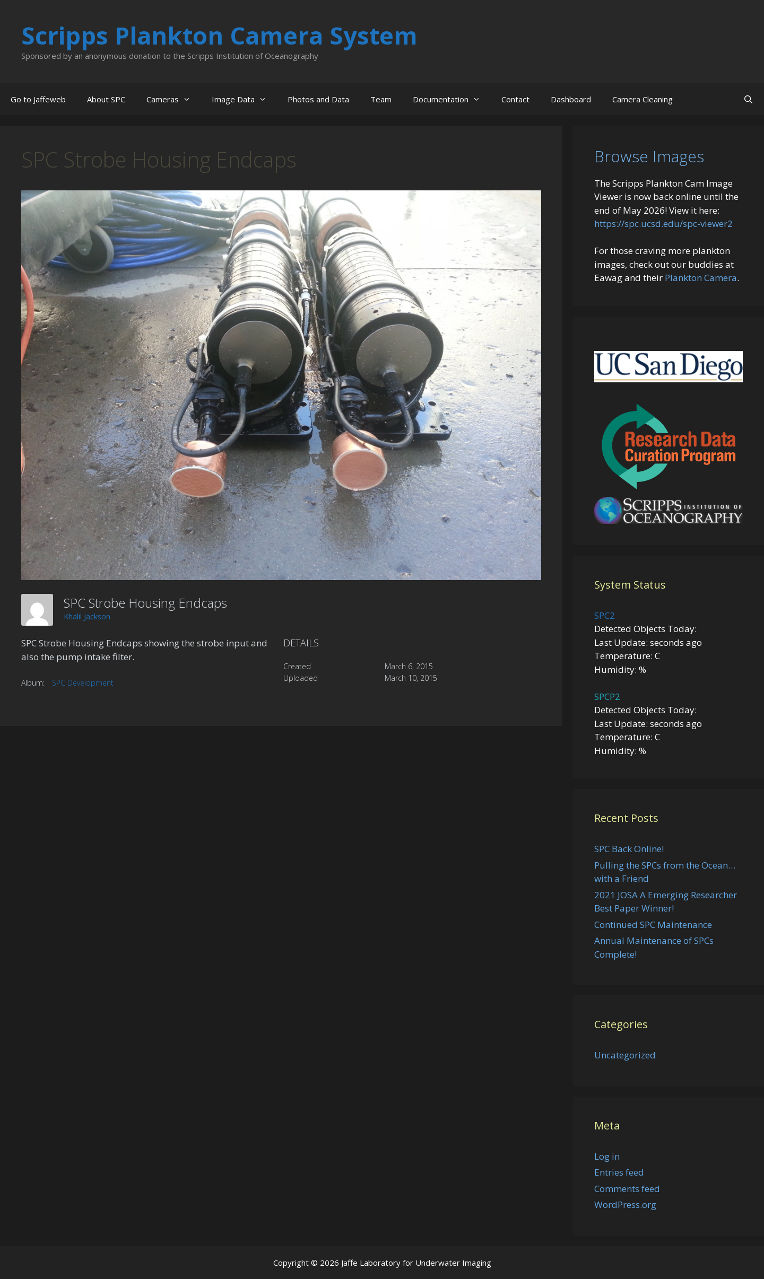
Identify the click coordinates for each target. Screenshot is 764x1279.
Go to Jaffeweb (38, 99)
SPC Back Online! (629, 849)
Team (381, 99)
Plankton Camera (701, 277)
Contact (515, 99)
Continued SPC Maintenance (653, 924)
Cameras (173, 99)
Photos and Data (318, 99)
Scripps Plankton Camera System (219, 35)
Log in (607, 1156)
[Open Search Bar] (748, 99)
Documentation (452, 99)
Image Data (244, 99)
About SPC (106, 99)
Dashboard (571, 99)
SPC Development (83, 683)
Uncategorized (625, 1055)
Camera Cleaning (642, 99)
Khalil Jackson (87, 616)
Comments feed (627, 1188)
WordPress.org (625, 1204)
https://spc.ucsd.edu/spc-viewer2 (663, 223)
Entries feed (619, 1172)
